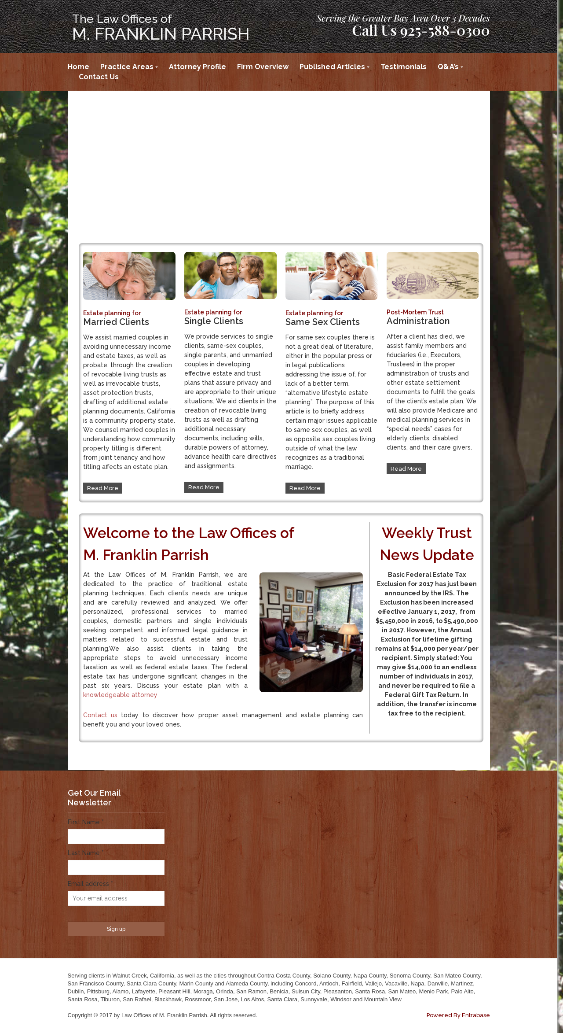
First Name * (86, 822)
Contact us (100, 715)
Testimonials (403, 67)
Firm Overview (263, 67)
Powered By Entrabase (458, 1015)
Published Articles (332, 67)
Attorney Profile (197, 67)
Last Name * (86, 852)
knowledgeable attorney (120, 694)
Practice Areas (127, 67)
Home (78, 67)
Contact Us (99, 77)
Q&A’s (448, 67)
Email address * (90, 883)
